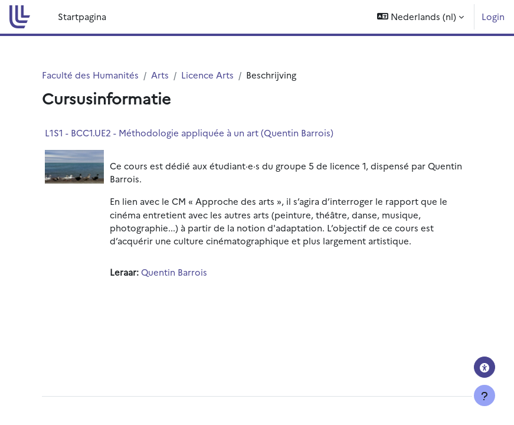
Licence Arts (207, 74)
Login (493, 16)
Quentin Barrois (174, 272)
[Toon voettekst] (484, 395)
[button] (420, 17)
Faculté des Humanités (90, 74)
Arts (160, 74)
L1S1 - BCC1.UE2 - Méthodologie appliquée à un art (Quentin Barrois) (189, 132)
